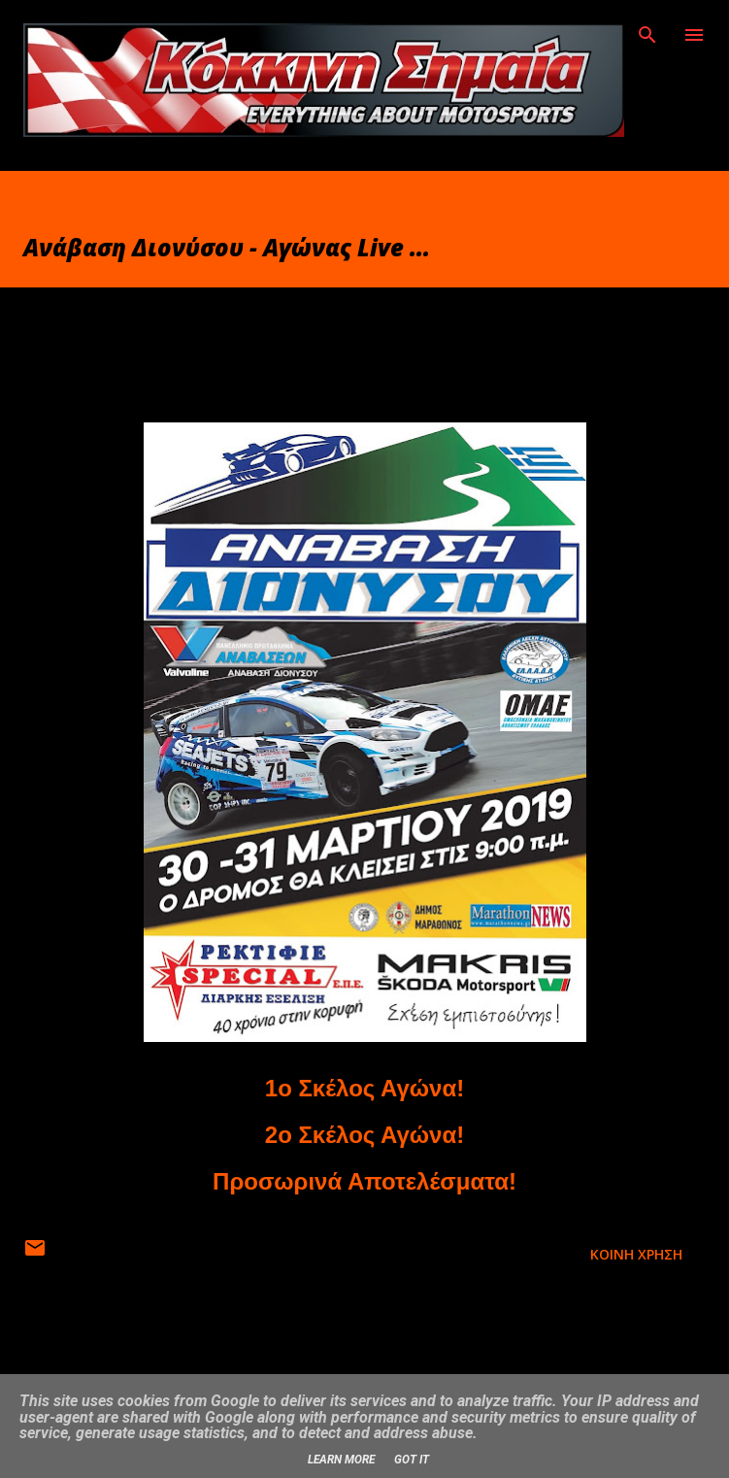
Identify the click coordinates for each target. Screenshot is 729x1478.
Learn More (341, 1459)
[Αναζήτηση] (647, 35)
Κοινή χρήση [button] (636, 1254)
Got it (411, 1459)
